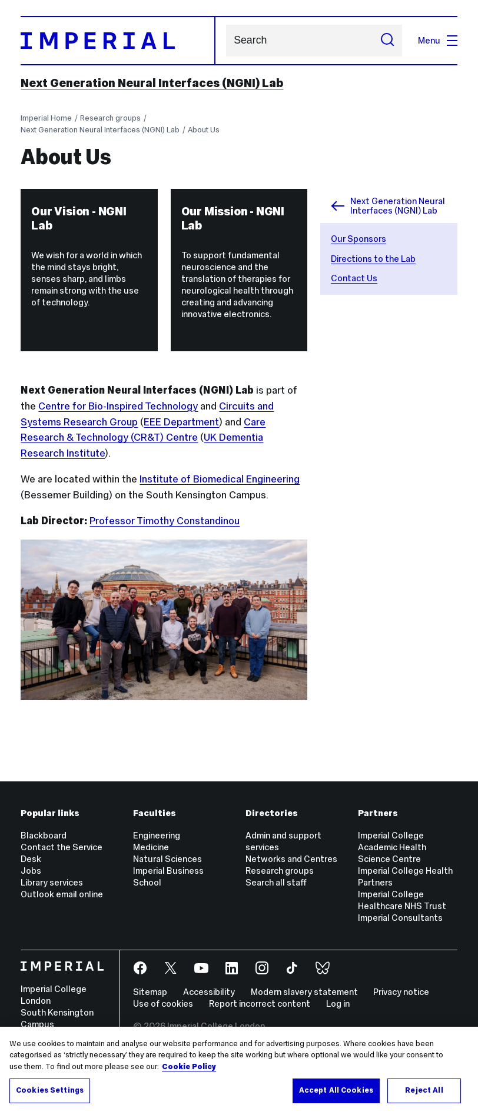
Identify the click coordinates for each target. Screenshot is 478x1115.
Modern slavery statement (304, 991)
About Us (204, 130)
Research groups (110, 118)
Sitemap (150, 991)
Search (225, 40)
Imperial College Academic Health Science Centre (392, 847)
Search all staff (276, 882)
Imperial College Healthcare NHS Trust (402, 899)
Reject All (424, 1090)
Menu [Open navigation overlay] (437, 40)
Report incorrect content (259, 1003)
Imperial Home (46, 118)
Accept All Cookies (336, 1090)
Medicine (151, 847)
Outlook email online (62, 894)
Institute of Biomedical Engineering (220, 478)
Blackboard (44, 835)
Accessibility (209, 991)
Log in (338, 1003)
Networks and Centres (291, 858)
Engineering (156, 835)
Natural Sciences (167, 858)
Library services (52, 882)
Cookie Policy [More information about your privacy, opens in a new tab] (189, 1066)
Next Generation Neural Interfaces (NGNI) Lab (152, 83)
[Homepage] (118, 41)
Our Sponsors (358, 238)
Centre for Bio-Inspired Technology (118, 406)
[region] (239, 1071)
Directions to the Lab (373, 258)
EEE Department (181, 421)
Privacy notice (401, 991)
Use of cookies (163, 1003)
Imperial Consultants (400, 917)
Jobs (31, 870)
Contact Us (354, 278)
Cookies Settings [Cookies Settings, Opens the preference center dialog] (50, 1090)
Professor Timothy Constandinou (164, 520)
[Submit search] (387, 40)
